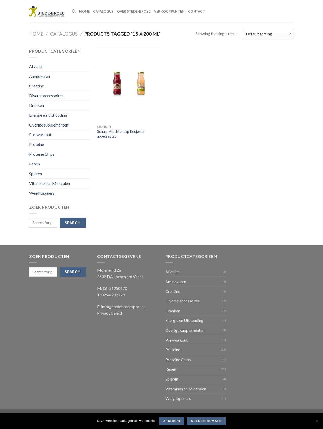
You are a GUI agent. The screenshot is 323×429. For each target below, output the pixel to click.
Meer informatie (206, 421)
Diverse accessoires (46, 95)
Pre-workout (40, 134)
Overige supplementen (48, 124)
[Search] (74, 11)
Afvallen (36, 66)
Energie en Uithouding (48, 115)
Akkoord (171, 421)
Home (84, 11)
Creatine (36, 85)
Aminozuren (39, 76)
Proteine (36, 144)
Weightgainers (42, 193)
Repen (34, 163)
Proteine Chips (42, 154)
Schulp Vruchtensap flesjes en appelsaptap (121, 133)
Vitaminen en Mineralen (49, 183)
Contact (196, 11)
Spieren (35, 173)
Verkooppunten (169, 11)
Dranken (36, 105)
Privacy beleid (109, 313)
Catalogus (103, 11)
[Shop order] (268, 34)
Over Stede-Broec (134, 11)
